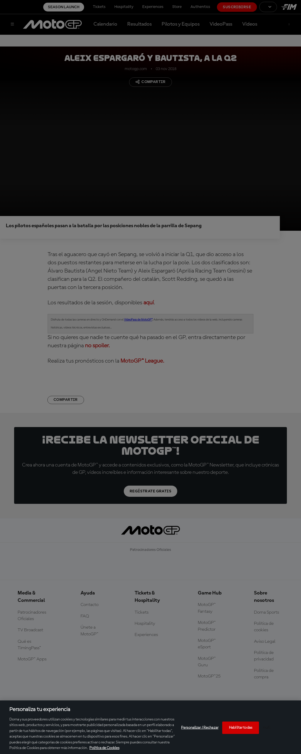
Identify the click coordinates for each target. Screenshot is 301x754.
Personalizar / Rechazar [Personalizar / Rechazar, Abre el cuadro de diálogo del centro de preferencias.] (199, 728)
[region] (150, 727)
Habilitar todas (240, 728)
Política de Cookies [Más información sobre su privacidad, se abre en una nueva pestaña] (104, 748)
